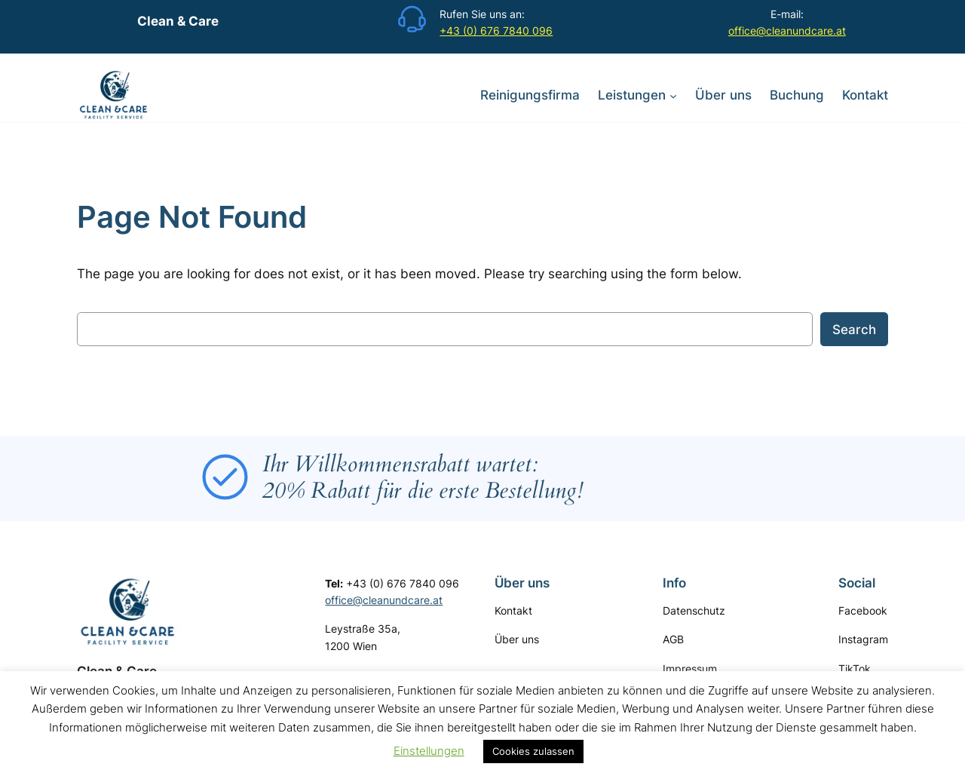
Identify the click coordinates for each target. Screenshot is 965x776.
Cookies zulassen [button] (533, 751)
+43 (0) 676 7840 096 (496, 30)
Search (854, 329)
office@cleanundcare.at (787, 30)
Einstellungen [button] (429, 751)
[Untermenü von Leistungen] (673, 95)
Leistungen (632, 95)
